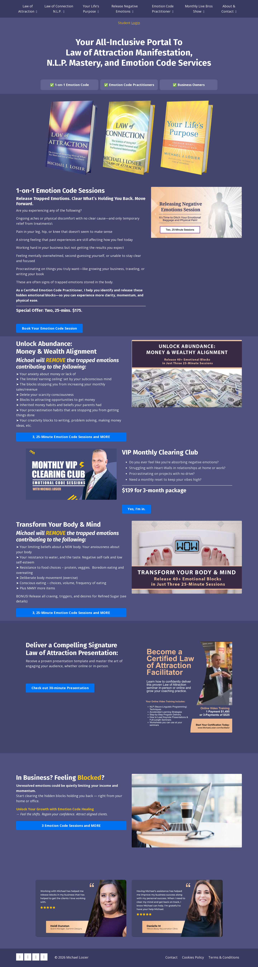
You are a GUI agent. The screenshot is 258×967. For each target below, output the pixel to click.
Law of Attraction (27, 8)
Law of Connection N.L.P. (58, 8)
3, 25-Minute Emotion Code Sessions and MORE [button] (71, 437)
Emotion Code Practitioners (131, 85)
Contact (171, 958)
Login (135, 23)
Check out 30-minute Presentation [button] (60, 688)
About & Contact (229, 8)
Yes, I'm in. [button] (136, 509)
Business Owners (191, 85)
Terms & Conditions (223, 958)
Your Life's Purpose (91, 8)
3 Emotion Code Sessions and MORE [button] (71, 826)
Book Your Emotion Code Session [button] (49, 328)
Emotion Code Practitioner (163, 8)
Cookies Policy (193, 958)
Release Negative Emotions (124, 8)
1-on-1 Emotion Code (72, 85)
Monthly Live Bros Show (199, 8)
